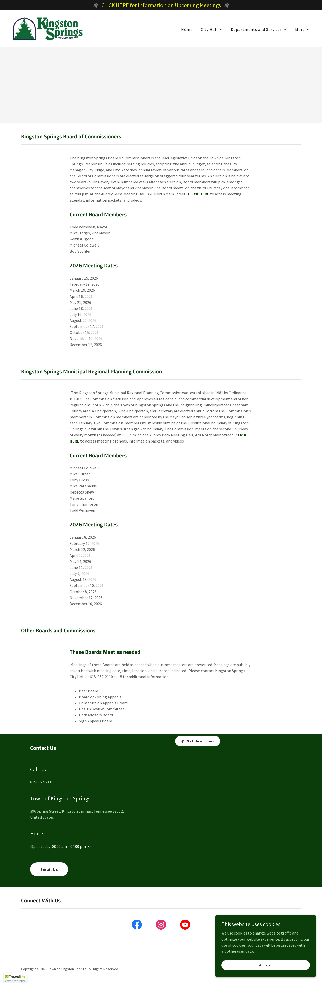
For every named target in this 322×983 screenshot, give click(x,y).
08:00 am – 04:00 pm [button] (69, 846)
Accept (265, 965)
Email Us (49, 869)
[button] (212, 29)
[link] (47, 28)
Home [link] (187, 29)
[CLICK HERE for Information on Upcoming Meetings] (161, 5)
